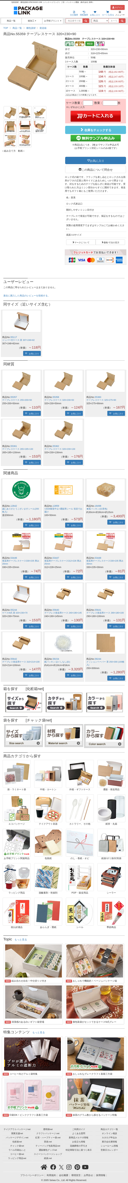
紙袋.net (48, 1158)
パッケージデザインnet (17, 1137)
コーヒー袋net (17, 1154)
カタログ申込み (109, 1137)
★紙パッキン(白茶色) (96, 509)
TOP (5, 28)
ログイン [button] (117, 7)
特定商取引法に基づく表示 (79, 1150)
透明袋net (48, 1129)
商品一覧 (11, 21)
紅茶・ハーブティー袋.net (47, 1137)
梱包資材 (31, 28)
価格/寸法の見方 (111, 242)
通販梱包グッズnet (48, 1150)
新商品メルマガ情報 (78, 1137)
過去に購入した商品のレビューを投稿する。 (26, 295)
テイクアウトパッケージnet (17, 1129)
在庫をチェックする (95, 130)
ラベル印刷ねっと (17, 1150)
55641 (98, 610)
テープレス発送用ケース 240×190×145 (63, 613)
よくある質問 (78, 1133)
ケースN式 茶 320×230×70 (15, 613)
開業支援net (17, 1133)
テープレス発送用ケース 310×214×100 (21, 662)
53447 (55, 558)
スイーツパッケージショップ (48, 1154)
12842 (13, 506)
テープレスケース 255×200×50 (17, 400)
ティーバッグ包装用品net (48, 1146)
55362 (55, 446)
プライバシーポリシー (32, 1175)
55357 (13, 397)
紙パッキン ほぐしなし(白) (57, 662)
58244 (98, 659)
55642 (13, 659)
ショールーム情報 (109, 1146)
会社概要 (63, 1175)
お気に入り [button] (97, 160)
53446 (13, 558)
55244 (13, 610)
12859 (55, 506)
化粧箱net (17, 1142)
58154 (55, 659)
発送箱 (43, 28)
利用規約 (51, 1175)
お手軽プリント (52, 21)
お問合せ (88, 1175)
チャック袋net (17, 1146)
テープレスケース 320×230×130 (59, 449)
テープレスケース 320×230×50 (59, 400)
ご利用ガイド (78, 1129)
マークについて (82, 242)
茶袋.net (48, 1142)
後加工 (32, 21)
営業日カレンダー (109, 1150)
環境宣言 (76, 1175)
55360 (98, 397)
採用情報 (100, 1175)
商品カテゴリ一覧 (109, 1129)
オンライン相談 (109, 1133)
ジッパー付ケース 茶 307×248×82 (18, 340)
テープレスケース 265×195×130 (17, 449)
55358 (55, 397)
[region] (64, 28)
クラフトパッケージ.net (47, 1133)
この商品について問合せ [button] (97, 169)
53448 (98, 558)
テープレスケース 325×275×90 (101, 400)
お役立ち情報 (78, 1142)
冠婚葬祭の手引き (78, 1146)
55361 (13, 446)
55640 (55, 610)
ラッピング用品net (17, 1158)
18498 (98, 506)
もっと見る (20, 939)
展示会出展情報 (109, 1142)
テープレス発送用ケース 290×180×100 (105, 613)
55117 (13, 337)
